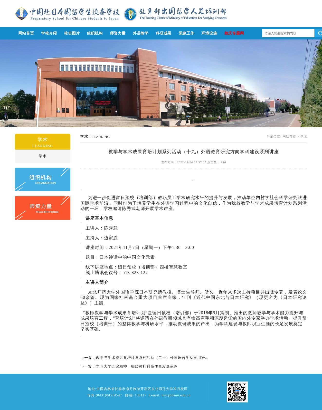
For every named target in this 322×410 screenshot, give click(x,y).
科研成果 (163, 33)
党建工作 (186, 33)
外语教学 (140, 33)
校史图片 (72, 33)
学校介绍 (49, 33)
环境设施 (209, 33)
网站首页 (26, 33)
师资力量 (117, 33)
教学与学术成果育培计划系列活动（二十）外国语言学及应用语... (152, 358)
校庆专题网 (234, 33)
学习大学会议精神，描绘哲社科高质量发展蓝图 (137, 366)
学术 (43, 156)
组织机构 (95, 33)
